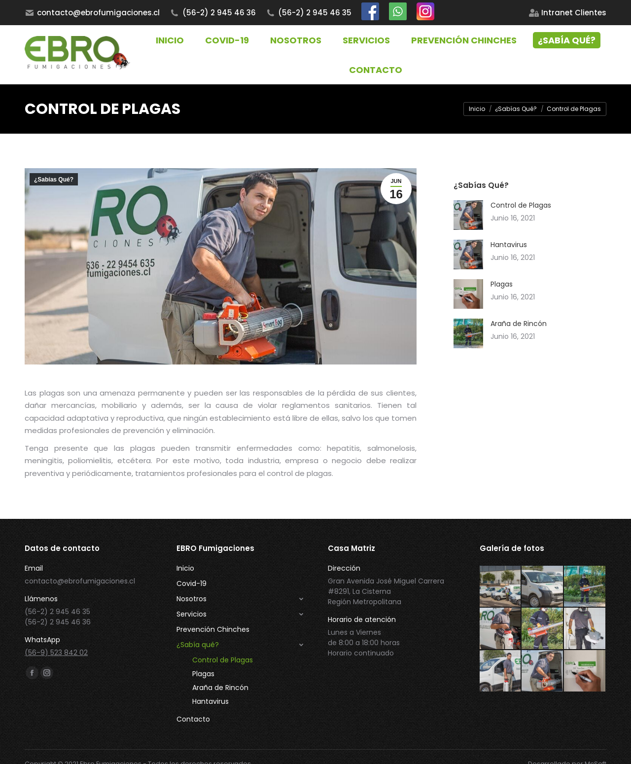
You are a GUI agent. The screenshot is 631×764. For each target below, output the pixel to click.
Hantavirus (509, 245)
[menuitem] (567, 12)
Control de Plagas (521, 205)
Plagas (502, 284)
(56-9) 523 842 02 (56, 652)
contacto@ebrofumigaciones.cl (92, 12)
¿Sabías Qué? (53, 179)
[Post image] (468, 215)
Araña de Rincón (519, 323)
